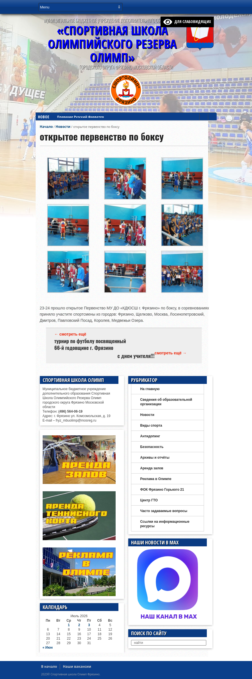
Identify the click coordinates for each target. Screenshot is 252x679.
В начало (49, 666)
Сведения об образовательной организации (166, 402)
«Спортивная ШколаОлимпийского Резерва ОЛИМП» (112, 43)
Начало (46, 126)
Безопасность (152, 447)
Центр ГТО (149, 500)
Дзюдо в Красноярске (74, 119)
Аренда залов (151, 468)
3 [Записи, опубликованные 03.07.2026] (89, 625)
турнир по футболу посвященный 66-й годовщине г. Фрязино (90, 344)
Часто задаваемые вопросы (163, 511)
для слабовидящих (187, 21)
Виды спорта (151, 425)
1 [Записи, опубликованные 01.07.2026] (69, 625)
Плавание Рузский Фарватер (80, 114)
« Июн (48, 647)
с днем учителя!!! (136, 355)
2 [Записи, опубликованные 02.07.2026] (79, 625)
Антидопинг (150, 436)
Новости (63, 126)
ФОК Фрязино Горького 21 (162, 490)
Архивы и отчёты (154, 458)
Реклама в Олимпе (155, 479)
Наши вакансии (77, 666)
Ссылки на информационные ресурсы (164, 524)
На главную (150, 389)
